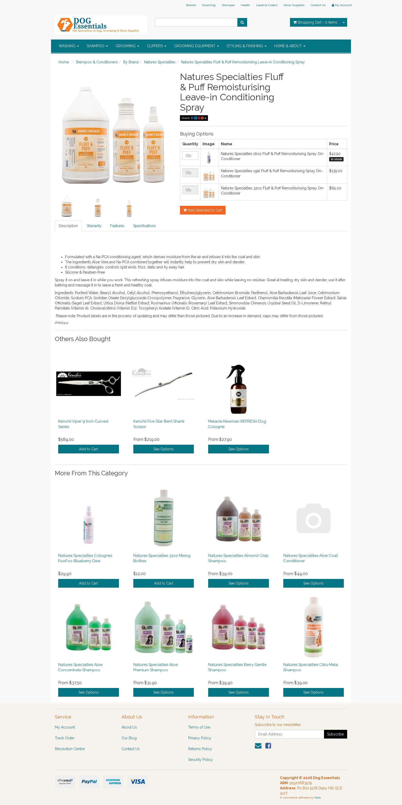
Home (64, 62)
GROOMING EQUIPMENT (196, 46)
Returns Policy (200, 749)
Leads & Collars (266, 5)
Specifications (144, 226)
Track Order (65, 738)
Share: (194, 118)
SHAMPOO (97, 46)
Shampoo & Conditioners (97, 62)
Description (68, 226)
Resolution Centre (70, 749)
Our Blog (129, 738)
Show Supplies (294, 5)
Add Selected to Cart (202, 210)
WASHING (69, 46)
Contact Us (318, 5)
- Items (315, 22)
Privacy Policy (199, 738)
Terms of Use (199, 727)
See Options (163, 449)
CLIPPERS (156, 46)
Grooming (209, 5)
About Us (129, 727)
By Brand (130, 62)
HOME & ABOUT (289, 46)
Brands (191, 5)
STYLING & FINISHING (247, 46)
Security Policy (200, 760)
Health (245, 5)
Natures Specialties (159, 62)
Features (117, 226)
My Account (65, 727)
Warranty (94, 226)
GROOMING (127, 46)
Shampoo (228, 5)
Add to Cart (88, 449)
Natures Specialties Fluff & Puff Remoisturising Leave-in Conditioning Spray (243, 62)
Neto (317, 797)
